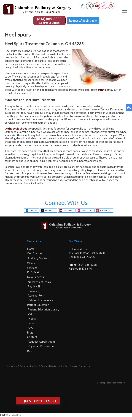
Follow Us (50, 210)
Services (32, 267)
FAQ (30, 327)
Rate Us (32, 351)
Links (31, 323)
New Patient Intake (40, 282)
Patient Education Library (43, 309)
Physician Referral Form (42, 346)
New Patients (35, 277)
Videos (32, 314)
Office (31, 263)
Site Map (101, 382)
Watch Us (68, 210)
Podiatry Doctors (38, 258)
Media (32, 318)
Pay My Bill (34, 286)
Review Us (105, 210)
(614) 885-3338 (49, 19)
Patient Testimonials (40, 300)
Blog (30, 332)
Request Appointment (83, 20)
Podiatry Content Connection (76, 366)
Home (31, 248)
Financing (34, 291)
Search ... (5, 414)
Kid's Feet (33, 272)
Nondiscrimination (116, 382)
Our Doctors (35, 253)
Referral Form (36, 295)
